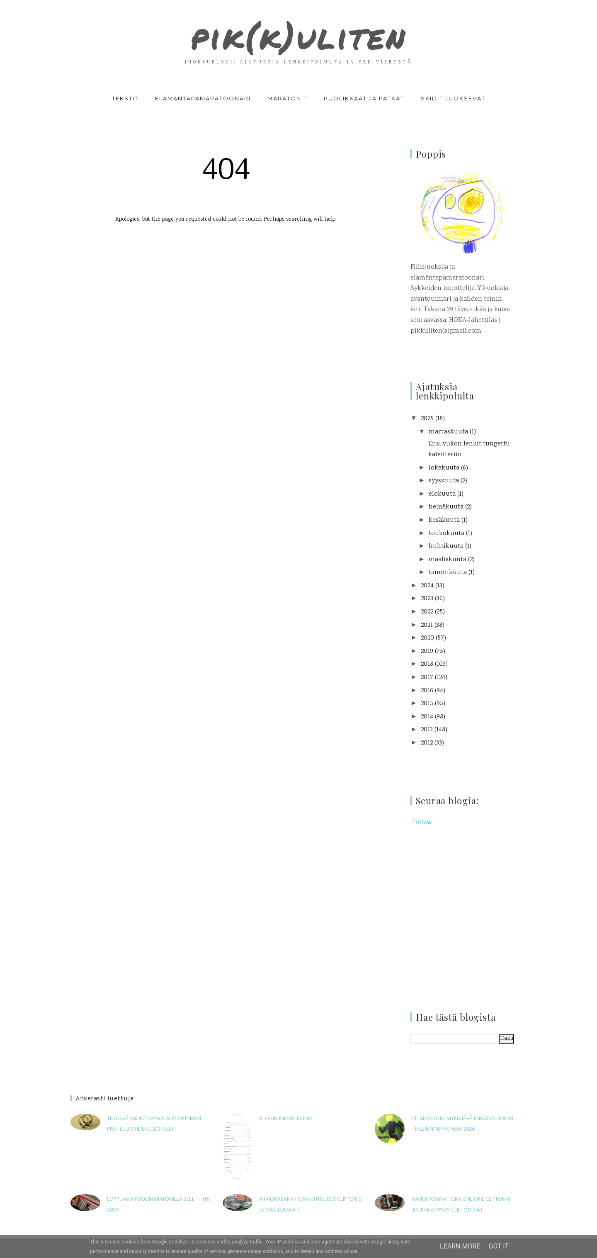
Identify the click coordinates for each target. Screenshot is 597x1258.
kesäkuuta (444, 520)
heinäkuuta (446, 507)
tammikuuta (448, 572)
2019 (427, 651)
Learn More (460, 1246)
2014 (427, 717)
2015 (427, 703)
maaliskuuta (447, 560)
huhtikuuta (446, 546)
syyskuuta (444, 481)
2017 (427, 677)
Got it (498, 1246)
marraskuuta (448, 432)
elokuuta (442, 494)
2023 (427, 598)
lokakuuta (444, 468)
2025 (427, 418)
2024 (427, 586)
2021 (427, 625)
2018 (427, 664)
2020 (427, 638)
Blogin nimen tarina (286, 1119)
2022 (427, 612)
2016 (427, 691)
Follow (422, 822)
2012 (427, 743)
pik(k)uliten (298, 35)
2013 (427, 730)
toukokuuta (446, 533)
